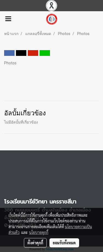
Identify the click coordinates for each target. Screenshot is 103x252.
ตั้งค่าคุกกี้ (35, 242)
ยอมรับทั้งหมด (64, 242)
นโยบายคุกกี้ (38, 232)
